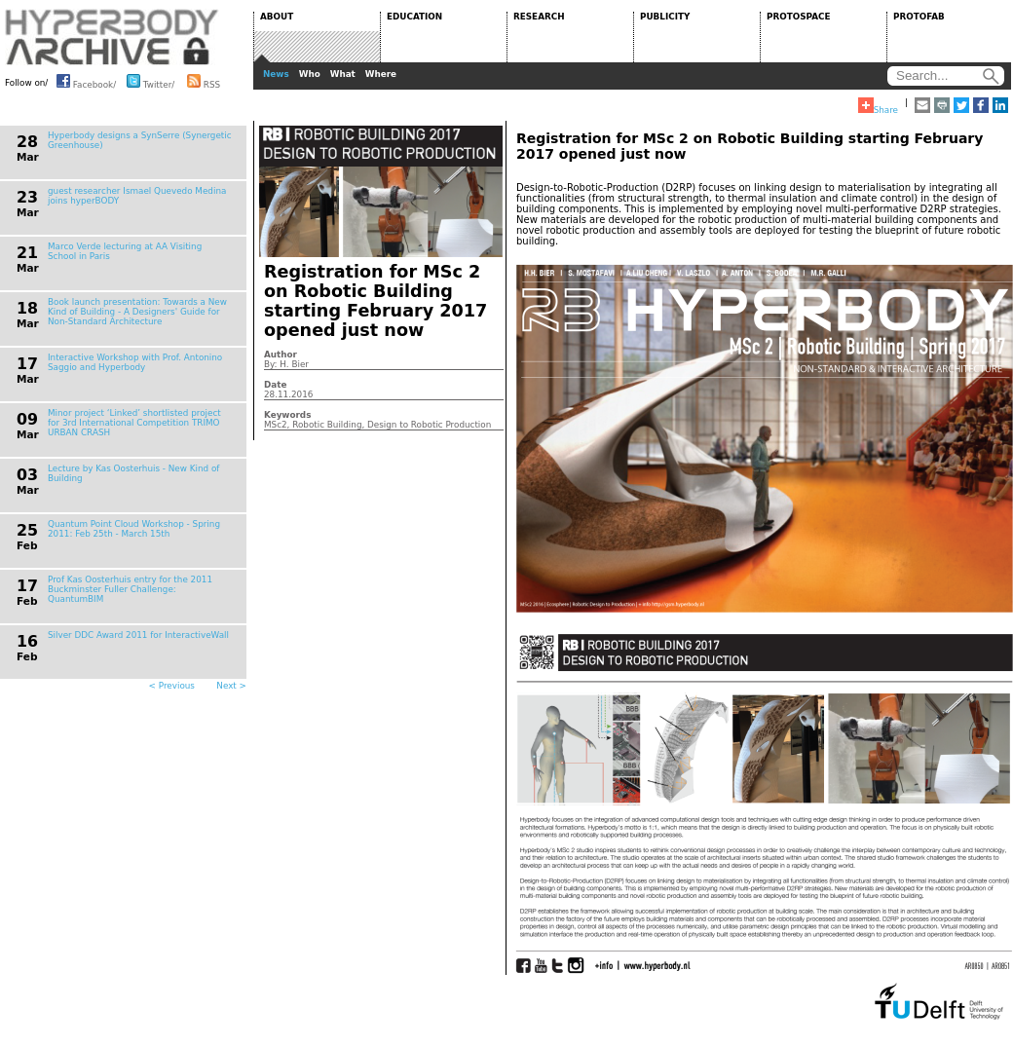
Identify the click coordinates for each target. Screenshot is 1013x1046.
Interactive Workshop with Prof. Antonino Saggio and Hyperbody (135, 362)
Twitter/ (150, 81)
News (276, 74)
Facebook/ (86, 81)
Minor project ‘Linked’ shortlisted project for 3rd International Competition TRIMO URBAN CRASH (134, 422)
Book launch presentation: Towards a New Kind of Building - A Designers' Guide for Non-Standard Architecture (137, 311)
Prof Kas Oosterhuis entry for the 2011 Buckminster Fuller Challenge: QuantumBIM (130, 589)
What (343, 74)
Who (309, 74)
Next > (231, 686)
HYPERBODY (112, 37)
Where (380, 74)
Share (878, 106)
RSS (203, 81)
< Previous (172, 686)
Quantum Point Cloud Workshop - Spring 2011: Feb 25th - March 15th (134, 529)
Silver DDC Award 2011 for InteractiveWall (138, 635)
